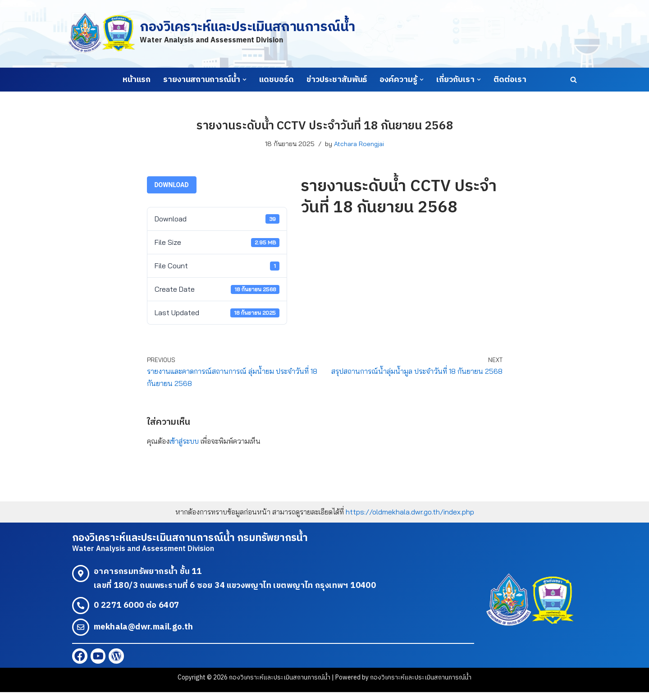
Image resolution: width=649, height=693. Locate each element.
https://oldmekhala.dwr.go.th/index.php (410, 512)
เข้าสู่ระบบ (184, 441)
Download (172, 184)
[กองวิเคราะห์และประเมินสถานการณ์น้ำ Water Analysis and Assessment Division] (211, 33)
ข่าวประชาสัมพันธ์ (336, 80)
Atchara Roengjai (359, 144)
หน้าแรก (137, 80)
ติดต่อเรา (510, 80)
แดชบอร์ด (276, 80)
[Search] (573, 79)
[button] (244, 80)
